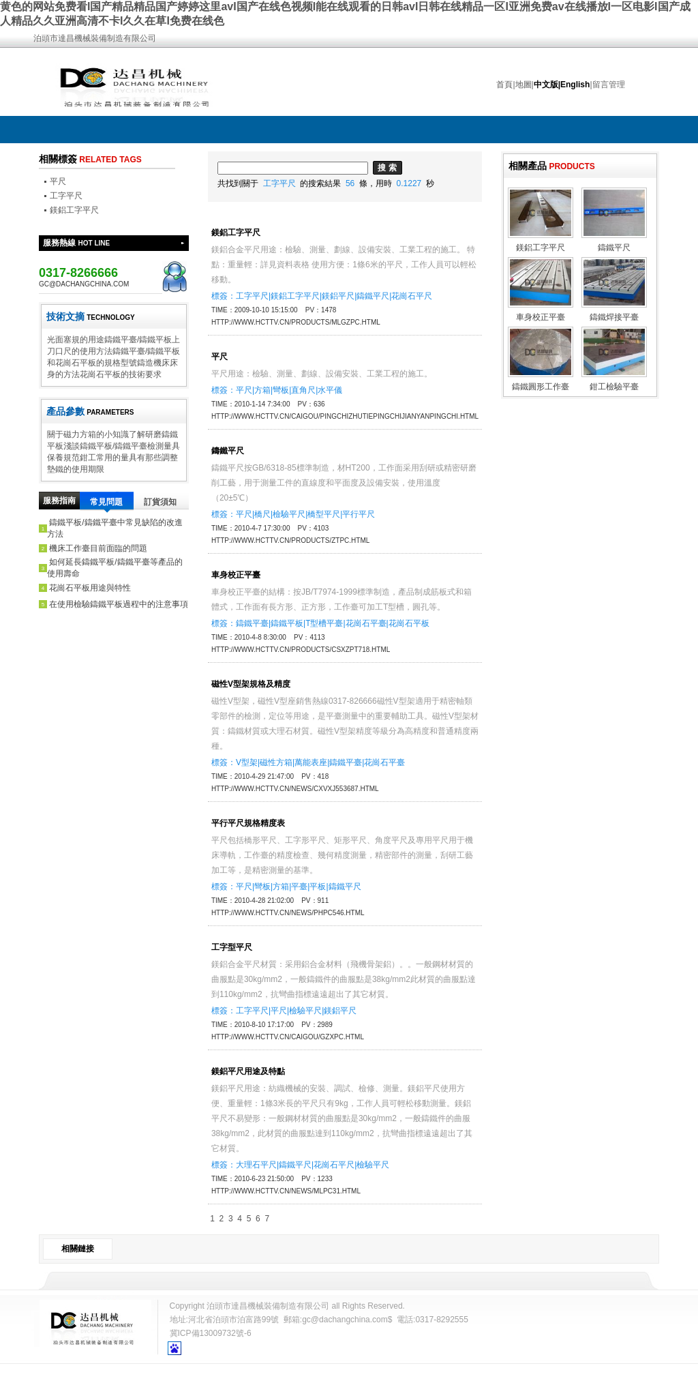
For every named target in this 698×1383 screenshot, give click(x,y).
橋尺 (262, 514)
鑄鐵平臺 (252, 623)
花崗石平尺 (411, 296)
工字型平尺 (231, 947)
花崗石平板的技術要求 (121, 374)
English (575, 84)
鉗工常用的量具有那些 (121, 457)
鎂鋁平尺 (338, 296)
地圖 (523, 84)
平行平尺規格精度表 (248, 823)
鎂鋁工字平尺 (74, 210)
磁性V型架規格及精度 (250, 684)
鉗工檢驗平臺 (614, 386)
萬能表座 (310, 762)
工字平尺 (66, 195)
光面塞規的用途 (75, 339)
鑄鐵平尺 (372, 296)
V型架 (247, 762)
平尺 (58, 181)
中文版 (546, 84)
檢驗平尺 (289, 514)
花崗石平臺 (366, 623)
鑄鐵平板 (287, 623)
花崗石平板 (409, 623)
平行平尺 (358, 514)
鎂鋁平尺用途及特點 (248, 1071)
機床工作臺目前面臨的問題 (98, 548)
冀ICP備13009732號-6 (211, 1333)
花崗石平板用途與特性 (90, 588)
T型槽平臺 (324, 623)
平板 (317, 886)
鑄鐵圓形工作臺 (540, 386)
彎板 (281, 390)
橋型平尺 (323, 514)
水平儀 (330, 390)
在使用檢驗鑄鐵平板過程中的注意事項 (118, 604)
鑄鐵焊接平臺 (614, 317)
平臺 (299, 886)
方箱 (262, 390)
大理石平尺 (256, 1165)
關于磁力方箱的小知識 (88, 434)
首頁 (504, 84)
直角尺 (303, 390)
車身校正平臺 (235, 575)
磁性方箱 (276, 762)
